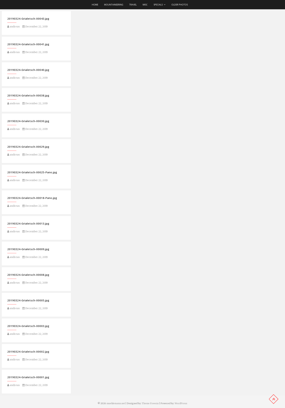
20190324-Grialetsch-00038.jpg (28, 95)
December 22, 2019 (35, 26)
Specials (158, 4)
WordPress (181, 403)
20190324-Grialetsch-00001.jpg (28, 377)
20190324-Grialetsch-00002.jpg (28, 351)
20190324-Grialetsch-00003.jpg (28, 326)
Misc (145, 4)
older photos (179, 4)
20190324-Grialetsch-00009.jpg (28, 249)
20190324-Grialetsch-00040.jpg (28, 70)
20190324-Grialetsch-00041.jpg (28, 44)
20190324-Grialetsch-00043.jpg (28, 18)
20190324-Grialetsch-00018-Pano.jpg (32, 198)
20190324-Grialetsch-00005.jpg (28, 300)
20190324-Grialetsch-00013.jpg (28, 223)
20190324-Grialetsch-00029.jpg (28, 146)
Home (95, 4)
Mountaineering (113, 4)
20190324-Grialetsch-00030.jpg (28, 121)
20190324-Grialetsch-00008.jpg (28, 274)
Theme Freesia (150, 403)
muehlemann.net (116, 403)
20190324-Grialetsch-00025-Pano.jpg (32, 172)
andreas (13, 26)
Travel (133, 4)
